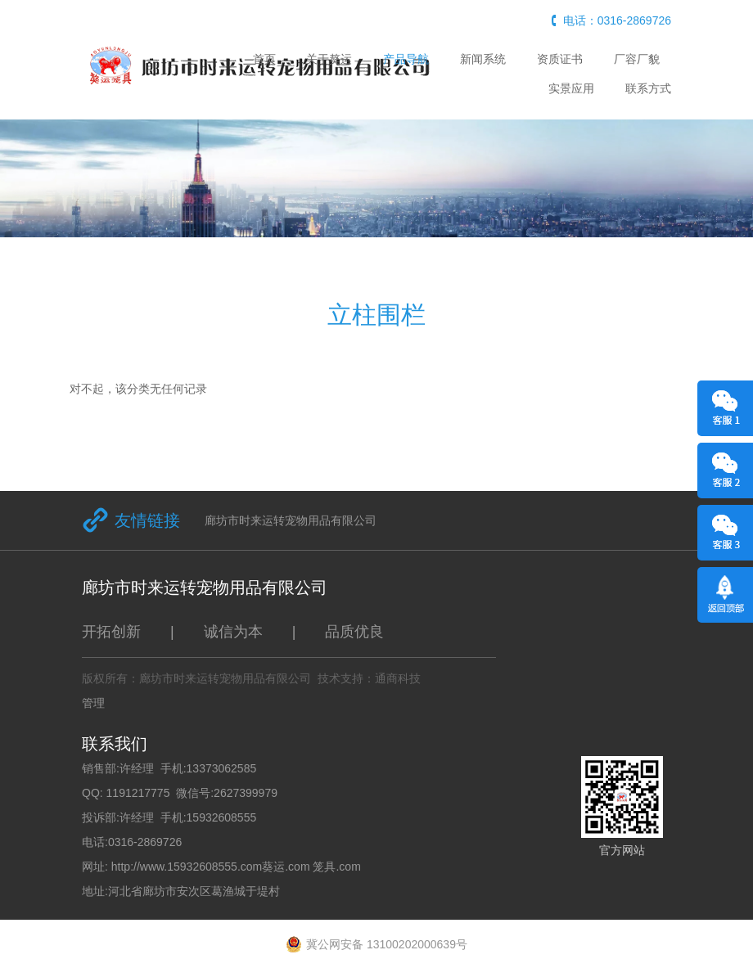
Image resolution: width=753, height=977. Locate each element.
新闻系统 (483, 58)
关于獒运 (329, 58)
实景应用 (571, 88)
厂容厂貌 (637, 58)
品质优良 (354, 632)
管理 (93, 702)
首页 (264, 58)
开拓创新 (111, 632)
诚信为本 (233, 632)
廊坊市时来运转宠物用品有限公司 (290, 520)
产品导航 (406, 58)
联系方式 (648, 88)
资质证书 (560, 58)
